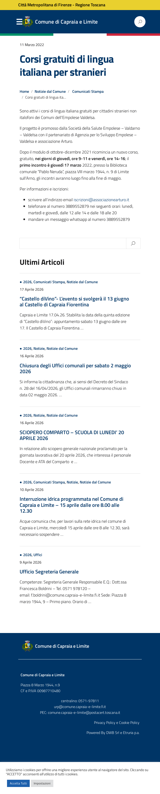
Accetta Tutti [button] (18, 783)
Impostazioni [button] (42, 783)
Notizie (39, 348)
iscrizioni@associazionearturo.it (101, 200)
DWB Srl (112, 732)
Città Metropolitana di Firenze (45, 5)
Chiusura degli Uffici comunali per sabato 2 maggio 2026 (75, 368)
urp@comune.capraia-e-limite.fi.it (80, 706)
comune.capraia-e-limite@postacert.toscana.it (84, 712)
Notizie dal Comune (50, 91)
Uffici (37, 555)
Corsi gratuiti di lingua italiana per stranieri (67, 65)
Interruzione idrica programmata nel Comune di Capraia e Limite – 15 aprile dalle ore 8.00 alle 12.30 (71, 504)
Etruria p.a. (131, 732)
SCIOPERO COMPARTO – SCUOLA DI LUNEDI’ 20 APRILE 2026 (72, 435)
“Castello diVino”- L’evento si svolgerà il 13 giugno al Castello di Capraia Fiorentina (74, 301)
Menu (19, 22)
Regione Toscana (90, 5)
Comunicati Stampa (88, 91)
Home (24, 91)
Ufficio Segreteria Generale (49, 571)
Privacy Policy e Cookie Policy (116, 722)
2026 (27, 282)
